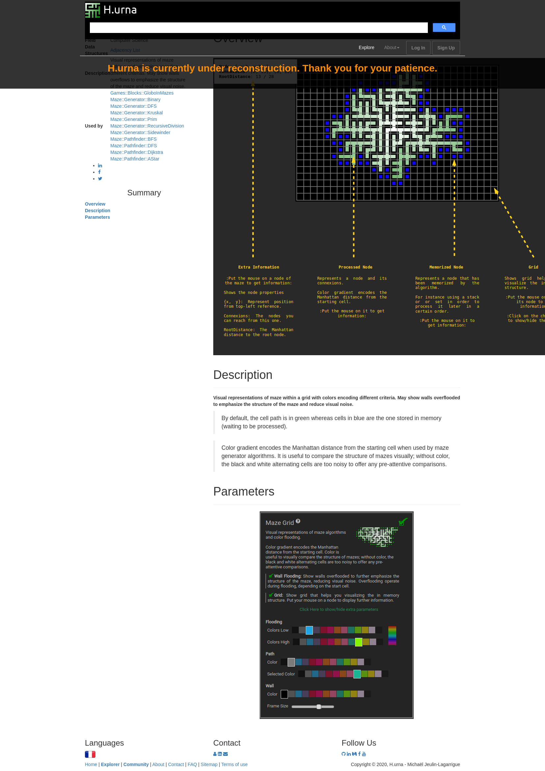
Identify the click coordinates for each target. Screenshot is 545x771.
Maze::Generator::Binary (135, 99)
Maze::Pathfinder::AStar (134, 158)
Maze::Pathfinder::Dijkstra (136, 152)
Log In (418, 47)
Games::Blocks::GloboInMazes (141, 93)
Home (91, 764)
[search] (258, 28)
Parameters (97, 217)
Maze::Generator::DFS (133, 106)
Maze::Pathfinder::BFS (133, 139)
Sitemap (209, 764)
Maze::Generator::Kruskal (136, 112)
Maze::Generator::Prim (133, 119)
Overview (95, 204)
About (392, 47)
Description (97, 210)
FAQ (192, 764)
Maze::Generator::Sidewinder (140, 132)
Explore (366, 47)
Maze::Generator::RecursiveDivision (147, 125)
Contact (176, 764)
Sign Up (446, 47)
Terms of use (234, 764)
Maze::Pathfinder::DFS (133, 145)
